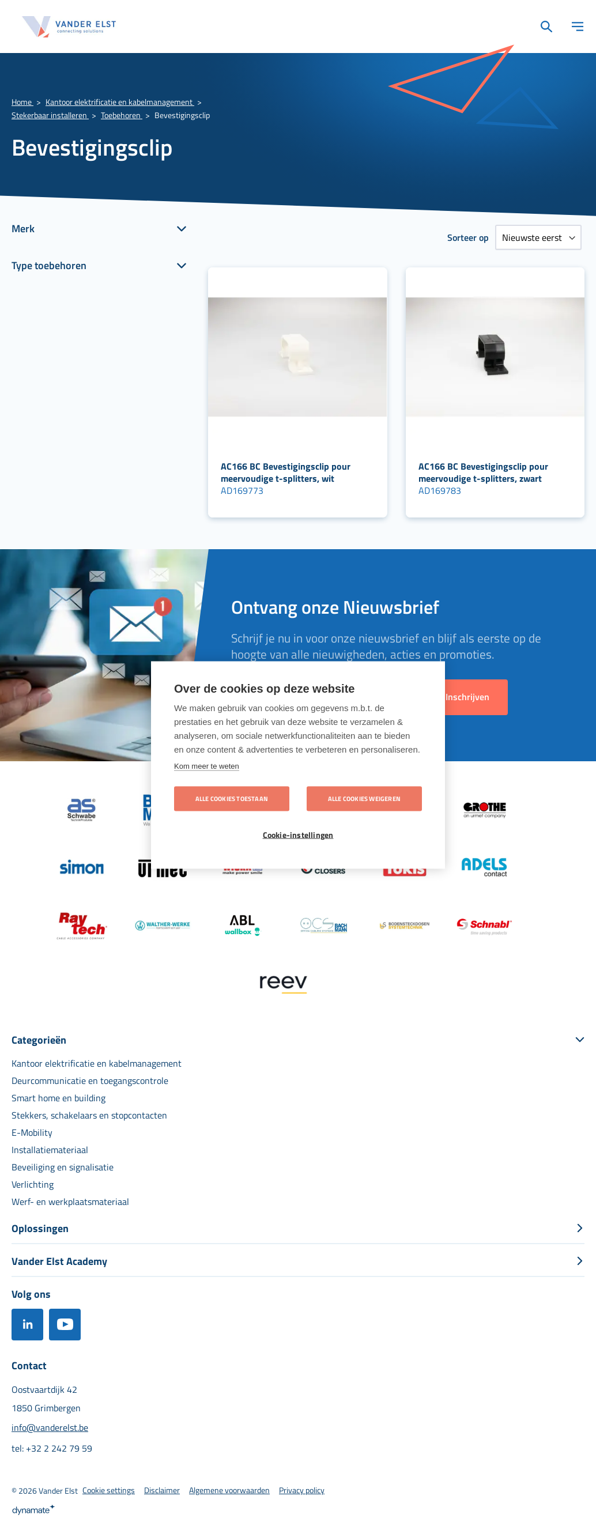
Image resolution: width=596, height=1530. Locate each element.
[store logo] (69, 26)
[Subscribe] (467, 697)
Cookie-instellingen (298, 835)
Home (22, 102)
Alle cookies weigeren (364, 798)
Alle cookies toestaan (231, 798)
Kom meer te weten (206, 765)
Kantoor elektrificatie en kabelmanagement (120, 102)
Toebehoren (121, 115)
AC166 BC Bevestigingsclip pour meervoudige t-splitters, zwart (483, 472)
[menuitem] (97, 1063)
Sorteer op (468, 237)
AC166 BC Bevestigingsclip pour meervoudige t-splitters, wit (285, 472)
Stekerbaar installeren (50, 115)
